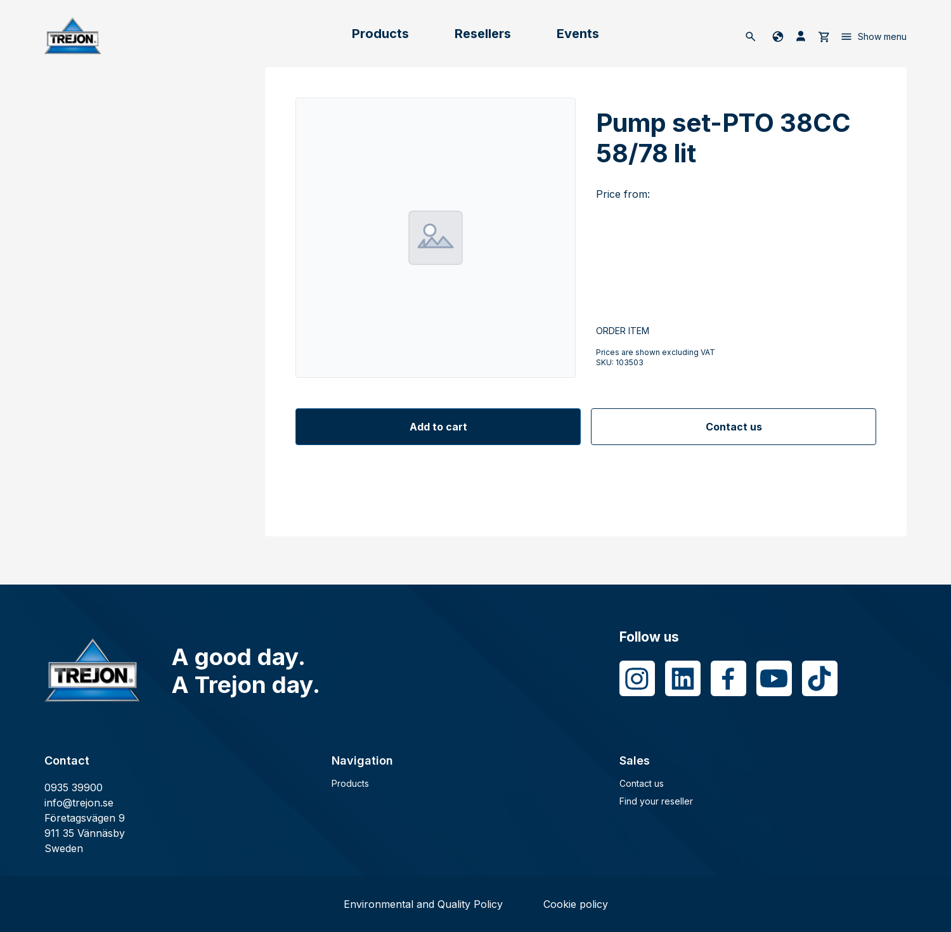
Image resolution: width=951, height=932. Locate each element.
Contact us (734, 426)
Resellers (483, 33)
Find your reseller (656, 801)
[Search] (750, 36)
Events (578, 33)
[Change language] (775, 36)
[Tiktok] (820, 678)
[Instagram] (637, 678)
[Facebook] (728, 678)
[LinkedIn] (683, 678)
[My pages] (800, 36)
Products (380, 33)
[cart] (823, 36)
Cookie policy (575, 904)
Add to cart (438, 426)
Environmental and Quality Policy (423, 904)
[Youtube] (774, 678)
